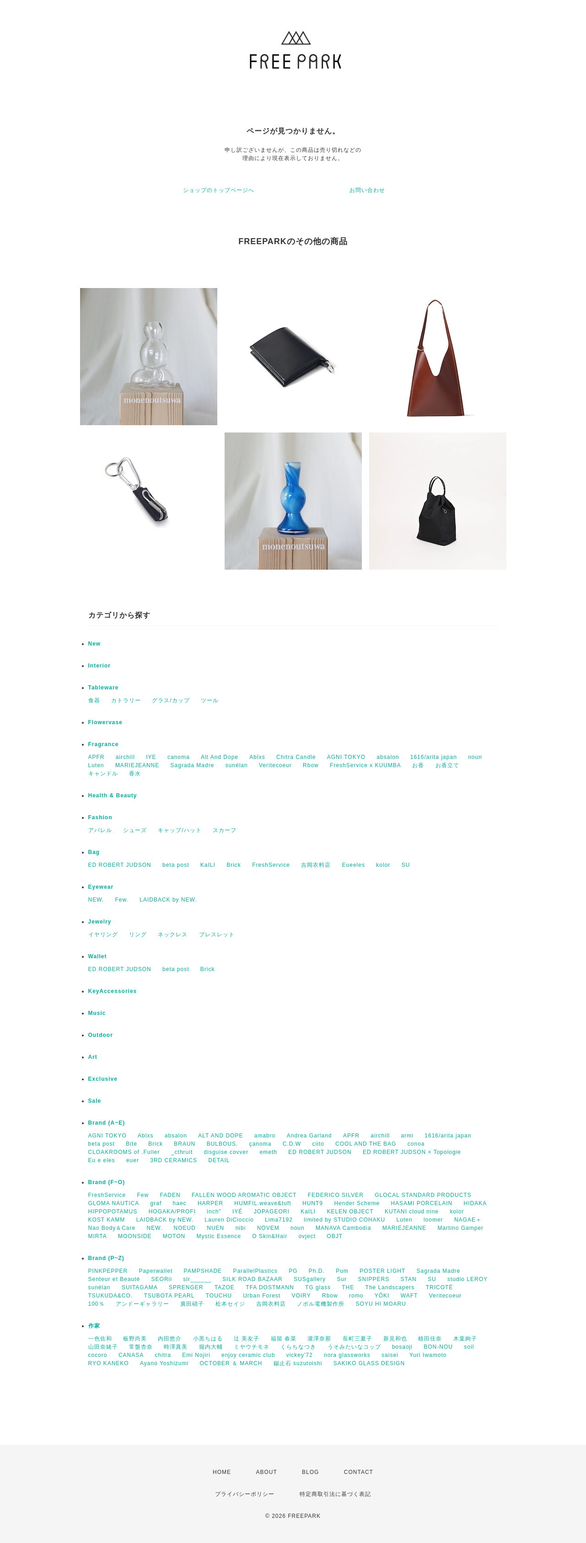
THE (348, 1287)
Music (97, 1013)
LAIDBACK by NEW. (168, 900)
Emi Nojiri (196, 1355)
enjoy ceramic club (248, 1355)
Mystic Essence (219, 1236)
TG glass (318, 1287)
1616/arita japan (433, 757)
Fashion (100, 817)
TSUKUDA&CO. (110, 1295)
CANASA (131, 1355)
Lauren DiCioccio (228, 1220)
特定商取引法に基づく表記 (335, 1494)
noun (475, 757)
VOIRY (301, 1295)
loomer (433, 1220)
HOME (222, 1472)
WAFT (409, 1295)
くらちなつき (298, 1347)
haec (180, 1203)
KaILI (207, 865)
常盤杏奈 (141, 1347)
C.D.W (292, 1144)
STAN (409, 1279)
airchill (125, 757)
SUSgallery (310, 1279)
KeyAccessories (112, 991)
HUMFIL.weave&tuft (262, 1203)
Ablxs (257, 757)
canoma (178, 757)
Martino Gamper (460, 1228)
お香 (418, 765)
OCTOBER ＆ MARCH (231, 1363)
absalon (387, 757)
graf (156, 1203)
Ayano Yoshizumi (164, 1363)
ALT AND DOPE (220, 1135)
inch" (214, 1211)
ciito (318, 1144)
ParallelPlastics (255, 1271)
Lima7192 (279, 1220)
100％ (96, 1304)
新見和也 (395, 1338)
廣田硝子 (192, 1304)
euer (132, 1160)
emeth (268, 1152)
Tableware (103, 687)
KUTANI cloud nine (412, 1211)
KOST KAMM (106, 1220)
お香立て (447, 765)
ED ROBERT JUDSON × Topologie (412, 1152)
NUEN (215, 1228)
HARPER (210, 1203)
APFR (96, 757)
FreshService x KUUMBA (365, 765)
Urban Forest (261, 1295)
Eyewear (101, 887)
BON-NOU (438, 1347)
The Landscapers (390, 1287)
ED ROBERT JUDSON (119, 865)
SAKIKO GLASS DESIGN (369, 1363)
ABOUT (266, 1472)
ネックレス (173, 934)
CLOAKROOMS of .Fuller (124, 1152)
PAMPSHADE (203, 1271)
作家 (94, 1326)
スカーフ (225, 830)
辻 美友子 (246, 1338)
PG (293, 1271)
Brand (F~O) (106, 1182)
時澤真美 (176, 1347)
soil (469, 1347)
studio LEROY (467, 1279)
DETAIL (219, 1160)
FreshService (271, 865)
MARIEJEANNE (137, 765)
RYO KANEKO (108, 1363)
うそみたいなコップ (354, 1347)
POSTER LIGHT (382, 1271)
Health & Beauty (112, 795)
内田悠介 (170, 1338)
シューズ (135, 830)
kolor (383, 865)
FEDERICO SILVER (336, 1195)
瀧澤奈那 (319, 1338)
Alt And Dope (219, 757)
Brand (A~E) (106, 1123)
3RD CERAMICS (173, 1160)
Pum (342, 1271)
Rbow (311, 765)
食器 (94, 700)
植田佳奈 (430, 1338)
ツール (210, 700)
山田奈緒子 (103, 1347)
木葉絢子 (465, 1338)
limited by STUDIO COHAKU (344, 1220)
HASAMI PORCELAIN (421, 1203)
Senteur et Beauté (114, 1279)
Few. (122, 900)
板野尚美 (135, 1338)
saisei (390, 1355)
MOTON (174, 1236)
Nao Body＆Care (112, 1228)
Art (92, 1057)
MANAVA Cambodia (343, 1228)
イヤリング (103, 934)
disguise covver (226, 1152)
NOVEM (268, 1228)
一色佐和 (100, 1338)
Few (143, 1195)
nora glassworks (347, 1355)
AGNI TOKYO (346, 757)
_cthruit (182, 1152)
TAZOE (225, 1287)
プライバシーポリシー (244, 1494)
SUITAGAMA (140, 1287)
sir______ (197, 1279)
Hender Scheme (357, 1203)
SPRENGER (186, 1287)
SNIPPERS (373, 1279)
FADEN (170, 1195)
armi (407, 1135)
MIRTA (97, 1236)
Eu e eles (101, 1160)
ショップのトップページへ (218, 190)
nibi (241, 1228)
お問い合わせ (367, 190)
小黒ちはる (208, 1338)
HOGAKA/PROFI (172, 1211)
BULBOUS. (222, 1144)
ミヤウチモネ (251, 1347)
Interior (99, 665)
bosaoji (402, 1347)
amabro (265, 1135)
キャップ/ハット (179, 830)
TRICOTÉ (439, 1287)
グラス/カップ (170, 700)
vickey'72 (299, 1355)
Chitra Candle (296, 757)
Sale (95, 1101)
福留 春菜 (283, 1338)
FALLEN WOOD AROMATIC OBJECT (244, 1195)
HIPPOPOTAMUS (113, 1211)
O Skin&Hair (269, 1236)
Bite (131, 1144)
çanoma (260, 1144)
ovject (307, 1236)
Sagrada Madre (193, 765)
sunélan (237, 765)
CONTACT (358, 1472)
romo (356, 1295)
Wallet (97, 956)
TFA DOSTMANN (270, 1287)
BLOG (310, 1472)
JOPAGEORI (272, 1211)
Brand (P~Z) (106, 1258)
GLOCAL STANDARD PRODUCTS (423, 1195)
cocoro (98, 1355)
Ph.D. (317, 1271)
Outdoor (100, 1035)
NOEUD (185, 1228)
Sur (342, 1279)
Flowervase (105, 722)
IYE (151, 757)
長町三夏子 (357, 1338)
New (94, 644)
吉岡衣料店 (316, 865)
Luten (96, 765)
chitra (163, 1355)
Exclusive (103, 1079)
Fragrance (103, 744)
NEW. (96, 900)
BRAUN (184, 1144)
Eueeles (353, 865)
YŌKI (382, 1295)
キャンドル (103, 773)
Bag (94, 852)
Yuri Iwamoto (427, 1355)
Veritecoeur (275, 765)
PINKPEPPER (108, 1271)
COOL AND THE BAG (365, 1144)
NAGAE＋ (468, 1220)
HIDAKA (475, 1203)
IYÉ (237, 1211)
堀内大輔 (211, 1347)
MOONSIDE (134, 1236)
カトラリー (126, 700)
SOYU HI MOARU (381, 1304)
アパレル (100, 830)
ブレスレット (217, 934)
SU (406, 865)
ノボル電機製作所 (320, 1304)
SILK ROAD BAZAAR (252, 1279)
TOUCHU (219, 1295)
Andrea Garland (309, 1135)
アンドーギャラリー (142, 1304)
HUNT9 (312, 1203)
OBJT (335, 1236)
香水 (135, 773)
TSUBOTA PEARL (169, 1295)
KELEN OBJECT (350, 1211)
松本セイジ (230, 1304)
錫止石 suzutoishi (298, 1363)
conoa (416, 1144)
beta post (175, 865)
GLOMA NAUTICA (114, 1203)
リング (138, 934)
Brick (233, 865)
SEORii (161, 1279)
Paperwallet (156, 1271)
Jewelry (100, 921)
